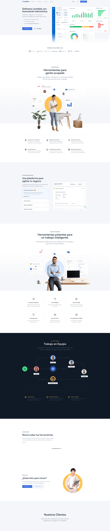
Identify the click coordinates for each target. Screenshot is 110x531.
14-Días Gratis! (83, 1)
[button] (33, 1)
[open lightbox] (37, 28)
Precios (51, 1)
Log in (77, 1)
